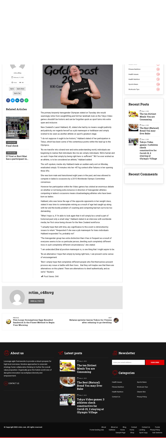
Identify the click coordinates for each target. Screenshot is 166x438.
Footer (157, 427)
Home (122, 430)
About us (114, 427)
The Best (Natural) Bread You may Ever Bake (149, 131)
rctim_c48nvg (17, 65)
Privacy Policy (142, 397)
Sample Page (120, 433)
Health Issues (144, 74)
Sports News (20, 89)
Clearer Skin (141, 392)
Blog (124, 427)
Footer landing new (97, 430)
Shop (132, 433)
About (103, 427)
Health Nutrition (144, 79)
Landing (142, 430)
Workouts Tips (144, 89)
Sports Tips (17, 93)
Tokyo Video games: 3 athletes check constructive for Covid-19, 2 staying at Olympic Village (149, 150)
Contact (134, 427)
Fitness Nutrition (144, 69)
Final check (12, 145)
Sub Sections (157, 433)
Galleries (112, 430)
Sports (12, 89)
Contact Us (116, 397)
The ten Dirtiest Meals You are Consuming (148, 116)
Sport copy (143, 433)
